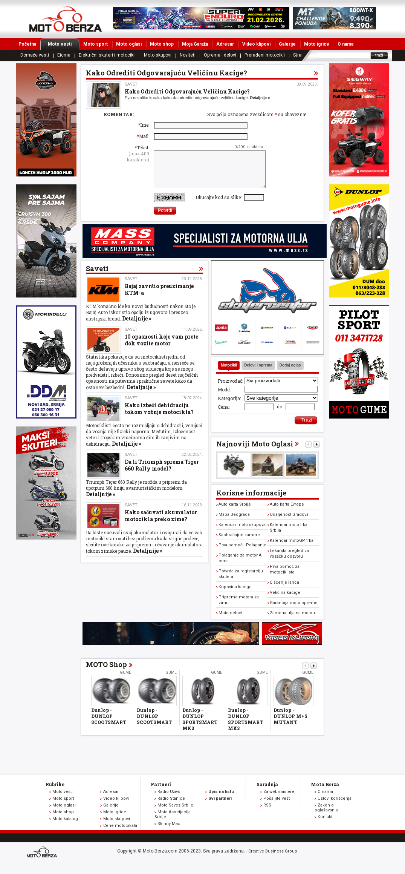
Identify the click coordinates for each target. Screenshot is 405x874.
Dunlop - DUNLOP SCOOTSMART (108, 724)
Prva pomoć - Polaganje (242, 552)
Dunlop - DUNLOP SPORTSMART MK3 (199, 727)
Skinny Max (168, 831)
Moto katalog (65, 826)
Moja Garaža (195, 44)
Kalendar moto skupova (242, 532)
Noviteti (188, 55)
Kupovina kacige (235, 594)
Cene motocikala (120, 833)
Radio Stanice (171, 806)
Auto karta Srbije (235, 512)
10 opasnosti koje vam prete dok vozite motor (161, 348)
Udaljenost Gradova (289, 522)
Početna (27, 44)
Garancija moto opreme (294, 610)
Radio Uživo (168, 799)
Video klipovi (256, 44)
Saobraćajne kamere (239, 542)
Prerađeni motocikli (265, 55)
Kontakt (325, 824)
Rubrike (55, 792)
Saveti (132, 84)
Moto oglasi (129, 44)
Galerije (287, 44)
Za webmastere (278, 799)
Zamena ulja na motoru (293, 620)
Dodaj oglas (290, 373)
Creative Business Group (272, 859)
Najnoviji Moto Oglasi (254, 451)
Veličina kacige (285, 600)
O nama (345, 44)
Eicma (63, 55)
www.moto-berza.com (42, 860)
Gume (125, 680)
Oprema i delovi (220, 55)
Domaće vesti (34, 55)
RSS (267, 813)
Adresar (225, 44)
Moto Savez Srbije (175, 813)
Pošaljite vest (276, 806)
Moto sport (95, 44)
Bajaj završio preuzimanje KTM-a (159, 297)
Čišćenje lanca (284, 590)
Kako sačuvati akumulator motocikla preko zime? (161, 524)
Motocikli (229, 373)
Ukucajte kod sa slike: (220, 205)
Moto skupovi (157, 55)
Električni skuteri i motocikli (107, 55)
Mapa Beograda (234, 522)
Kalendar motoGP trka (291, 548)
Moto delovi (230, 620)
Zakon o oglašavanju (326, 815)
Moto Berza (325, 792)
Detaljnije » (260, 98)
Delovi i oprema (258, 373)
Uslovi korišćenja (335, 806)
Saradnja (267, 792)
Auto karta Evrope (287, 512)
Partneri (161, 792)
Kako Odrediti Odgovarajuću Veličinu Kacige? (187, 91)
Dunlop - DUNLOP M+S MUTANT (290, 724)
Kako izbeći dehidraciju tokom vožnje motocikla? (159, 416)
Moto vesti (63, 44)
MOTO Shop (106, 672)
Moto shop (162, 44)
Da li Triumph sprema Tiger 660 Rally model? (162, 473)
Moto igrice (316, 44)
